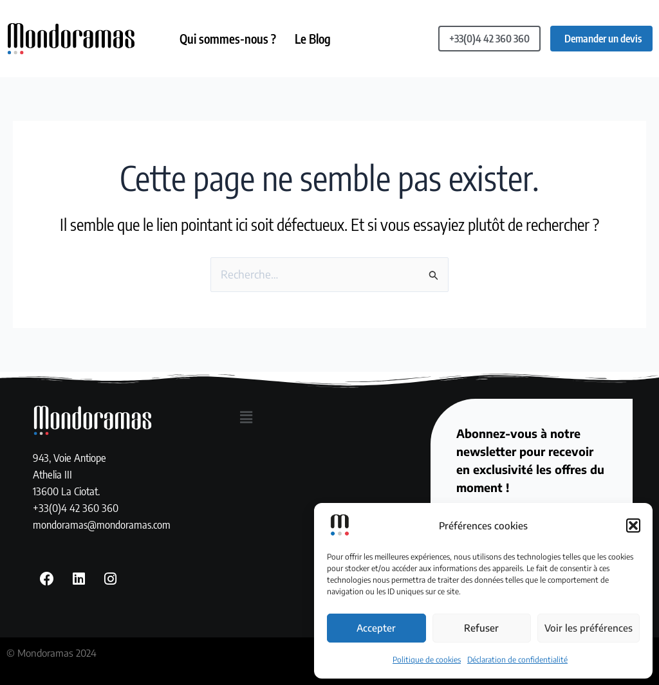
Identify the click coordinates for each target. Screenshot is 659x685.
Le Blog (314, 38)
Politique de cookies (427, 659)
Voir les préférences (588, 628)
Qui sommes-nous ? (228, 38)
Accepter (376, 628)
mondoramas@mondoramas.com (102, 523)
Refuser (481, 628)
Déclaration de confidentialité (517, 659)
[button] (633, 525)
